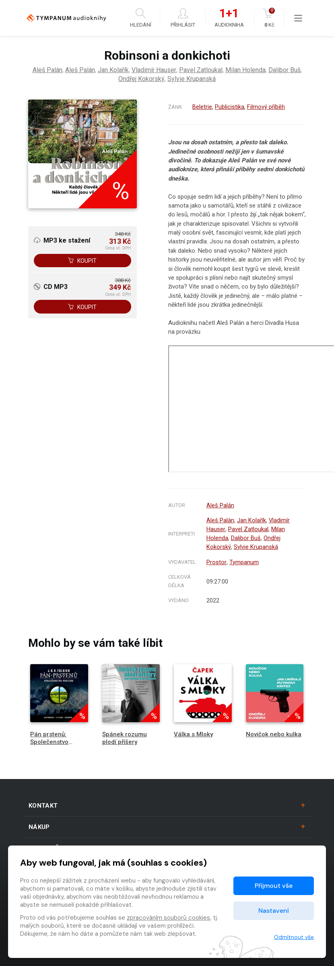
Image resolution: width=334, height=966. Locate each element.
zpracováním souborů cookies (168, 918)
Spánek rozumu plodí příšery (124, 735)
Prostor (216, 559)
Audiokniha (228, 18)
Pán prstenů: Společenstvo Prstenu (49, 739)
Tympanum (243, 559)
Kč (269, 17)
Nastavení (273, 910)
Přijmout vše (274, 885)
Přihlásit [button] (183, 17)
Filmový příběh (266, 106)
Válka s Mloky (193, 731)
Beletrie (202, 106)
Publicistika (229, 106)
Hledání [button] (140, 17)
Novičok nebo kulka (273, 731)
